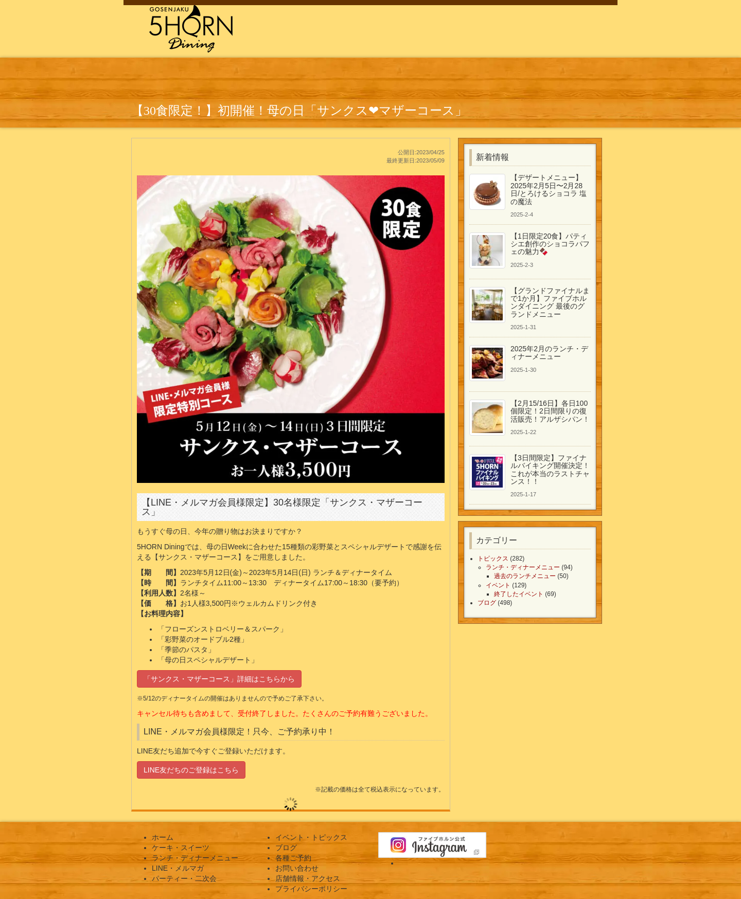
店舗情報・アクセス (307, 878)
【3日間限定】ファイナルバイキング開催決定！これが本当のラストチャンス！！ (550, 470)
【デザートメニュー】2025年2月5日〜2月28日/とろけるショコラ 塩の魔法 (548, 189)
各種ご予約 (293, 858)
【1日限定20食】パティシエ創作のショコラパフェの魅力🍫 (550, 244)
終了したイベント (518, 594)
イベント (498, 585)
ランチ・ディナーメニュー (523, 567)
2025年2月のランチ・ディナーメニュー (549, 353)
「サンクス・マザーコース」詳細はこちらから (219, 679)
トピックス (493, 558)
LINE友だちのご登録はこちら (191, 770)
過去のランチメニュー (525, 576)
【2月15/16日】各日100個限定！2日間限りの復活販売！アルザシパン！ (550, 411)
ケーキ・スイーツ (180, 847)
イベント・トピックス (311, 837)
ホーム (162, 837)
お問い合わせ (297, 868)
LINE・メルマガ (178, 868)
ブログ (487, 602)
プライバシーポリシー (311, 889)
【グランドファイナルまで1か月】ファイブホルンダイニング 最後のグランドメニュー (550, 302)
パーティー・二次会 (184, 878)
